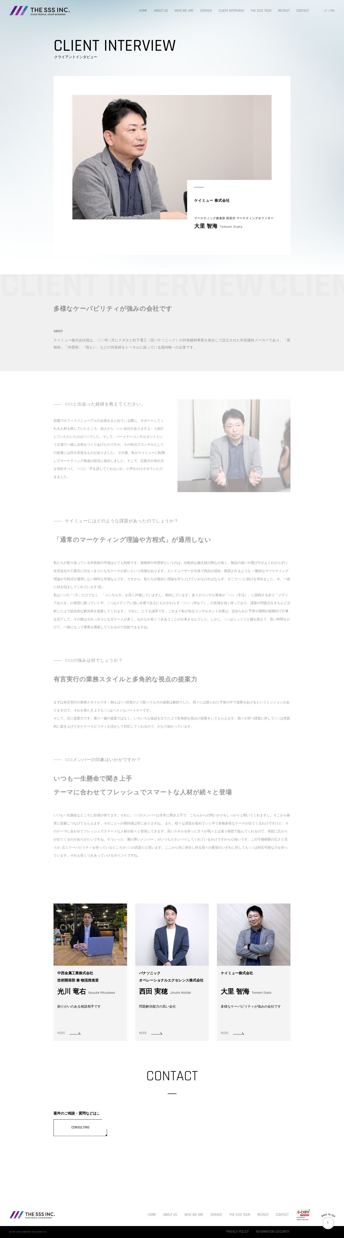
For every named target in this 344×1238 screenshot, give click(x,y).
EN (332, 11)
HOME (143, 11)
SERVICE (206, 11)
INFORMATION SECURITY (272, 1232)
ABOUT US (161, 11)
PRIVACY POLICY (237, 1232)
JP (325, 11)
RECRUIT (284, 11)
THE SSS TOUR (261, 11)
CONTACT (302, 11)
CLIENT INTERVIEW (231, 11)
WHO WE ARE (184, 11)
